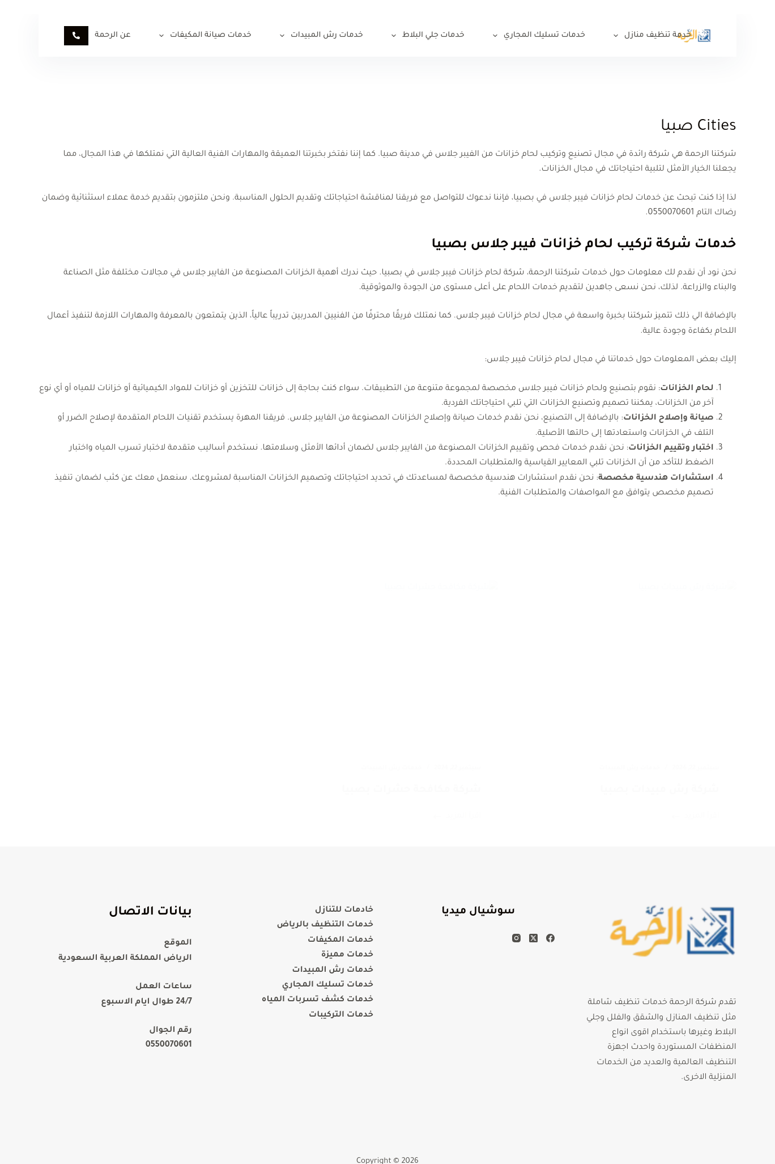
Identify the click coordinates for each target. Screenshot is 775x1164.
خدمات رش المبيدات (319, 36)
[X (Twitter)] (533, 937)
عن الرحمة (104, 36)
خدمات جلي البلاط (426, 36)
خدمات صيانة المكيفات (203, 36)
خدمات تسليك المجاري (536, 36)
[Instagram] (516, 937)
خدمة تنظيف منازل (650, 36)
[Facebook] (550, 937)
